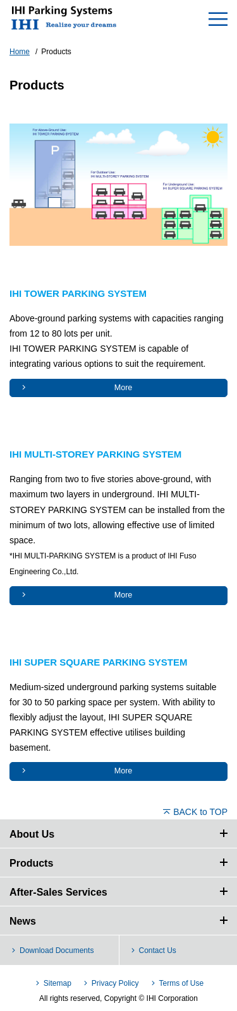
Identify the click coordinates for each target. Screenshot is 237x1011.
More (123, 387)
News (22, 921)
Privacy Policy (115, 983)
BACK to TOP (200, 812)
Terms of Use (181, 983)
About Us (31, 834)
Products (31, 863)
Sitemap (57, 983)
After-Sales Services (58, 892)
